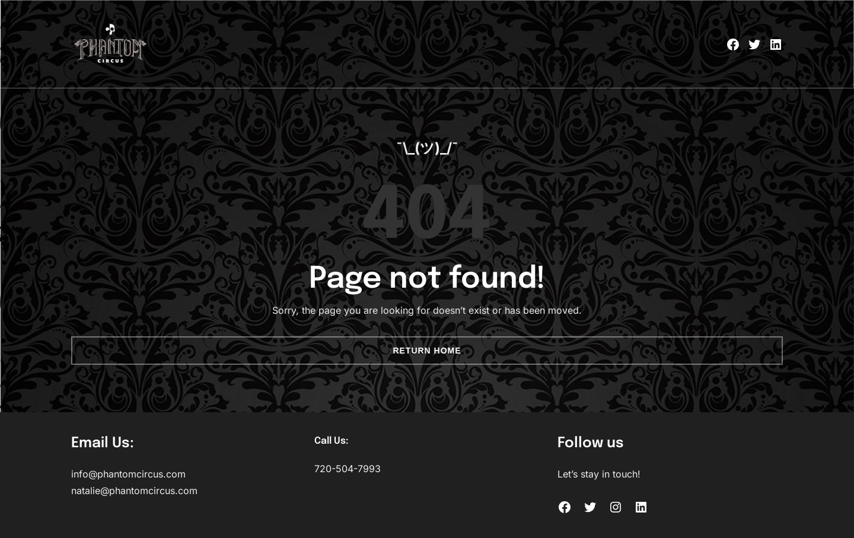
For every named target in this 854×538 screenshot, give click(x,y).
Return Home (427, 350)
